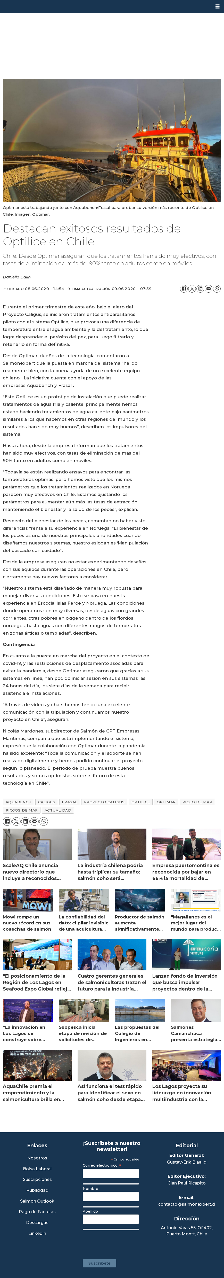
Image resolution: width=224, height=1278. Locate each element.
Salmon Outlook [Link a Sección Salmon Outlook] (37, 1201)
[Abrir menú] (217, 7)
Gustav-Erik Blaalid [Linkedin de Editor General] (186, 1162)
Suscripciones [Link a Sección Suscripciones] (37, 1179)
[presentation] (122, 1242)
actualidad (58, 810)
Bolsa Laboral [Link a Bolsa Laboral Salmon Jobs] (37, 1169)
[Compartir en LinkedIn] (200, 289)
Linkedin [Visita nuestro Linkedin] (37, 1233)
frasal (69, 802)
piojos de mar (22, 810)
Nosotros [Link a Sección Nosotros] (37, 1158)
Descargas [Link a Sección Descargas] (37, 1223)
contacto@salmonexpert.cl (186, 1204)
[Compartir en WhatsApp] (217, 289)
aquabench (18, 802)
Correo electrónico (102, 1165)
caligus (46, 802)
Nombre (90, 1188)
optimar (166, 802)
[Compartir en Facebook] (184, 289)
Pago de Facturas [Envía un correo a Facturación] (37, 1212)
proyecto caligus (104, 802)
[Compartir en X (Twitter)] (192, 289)
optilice (140, 802)
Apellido (90, 1211)
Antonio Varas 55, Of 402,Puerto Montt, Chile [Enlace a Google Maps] (187, 1230)
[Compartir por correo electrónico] (208, 289)
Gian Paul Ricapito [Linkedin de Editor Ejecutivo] (187, 1183)
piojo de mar (197, 802)
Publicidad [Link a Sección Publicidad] (37, 1190)
